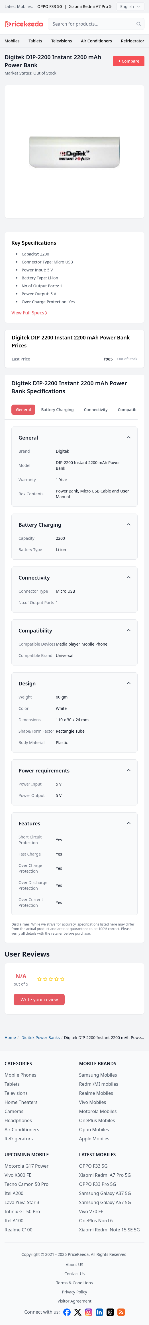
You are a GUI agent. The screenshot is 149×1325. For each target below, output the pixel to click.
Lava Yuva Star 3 (22, 1202)
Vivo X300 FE (18, 1175)
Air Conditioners (96, 41)
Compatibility (130, 409)
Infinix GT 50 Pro (22, 1211)
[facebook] (67, 1312)
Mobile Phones (20, 1075)
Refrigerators (133, 41)
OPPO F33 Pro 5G (97, 1184)
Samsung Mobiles (98, 1075)
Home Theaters (21, 1102)
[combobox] (96, 24)
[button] (74, 438)
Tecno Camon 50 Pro (26, 1184)
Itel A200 (14, 1193)
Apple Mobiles (94, 1139)
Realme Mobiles (96, 1093)
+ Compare (128, 61)
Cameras (14, 1111)
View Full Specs (29, 313)
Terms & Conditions (74, 1282)
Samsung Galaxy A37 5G (105, 1193)
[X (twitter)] (77, 1312)
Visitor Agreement (74, 1301)
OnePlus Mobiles (97, 1120)
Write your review (39, 999)
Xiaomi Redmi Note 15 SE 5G (109, 1230)
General (23, 409)
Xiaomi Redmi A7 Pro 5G (91, 6)
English (130, 6)
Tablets (35, 41)
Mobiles (12, 41)
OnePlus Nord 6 (96, 1220)
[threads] (110, 1312)
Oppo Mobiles (94, 1129)
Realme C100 (18, 1230)
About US (74, 1264)
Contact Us (74, 1273)
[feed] (121, 1312)
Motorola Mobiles (98, 1111)
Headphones (18, 1120)
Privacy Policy (74, 1292)
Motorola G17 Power (26, 1166)
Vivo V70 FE (91, 1211)
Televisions (61, 41)
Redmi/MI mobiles (98, 1084)
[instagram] (88, 1312)
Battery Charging (57, 409)
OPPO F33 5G (49, 6)
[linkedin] (99, 1312)
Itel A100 (14, 1220)
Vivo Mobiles (92, 1102)
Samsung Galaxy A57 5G (105, 1202)
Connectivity (96, 409)
